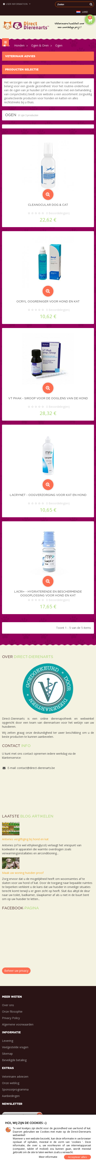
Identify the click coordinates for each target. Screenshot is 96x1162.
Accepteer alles (77, 1157)
